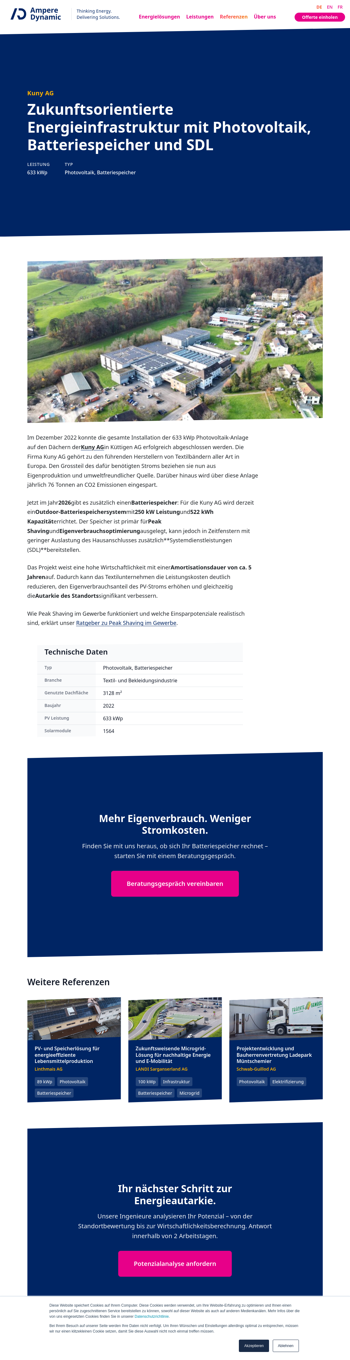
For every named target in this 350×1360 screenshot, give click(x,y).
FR (340, 7)
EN (330, 7)
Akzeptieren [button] (254, 1346)
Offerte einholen (320, 17)
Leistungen (200, 16)
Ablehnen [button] (286, 1346)
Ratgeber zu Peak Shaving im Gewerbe (126, 622)
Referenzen (233, 16)
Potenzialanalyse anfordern (175, 1263)
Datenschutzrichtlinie (152, 1316)
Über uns (265, 16)
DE (319, 7)
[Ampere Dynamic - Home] (62, 14)
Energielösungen (159, 16)
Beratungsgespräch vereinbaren (175, 883)
